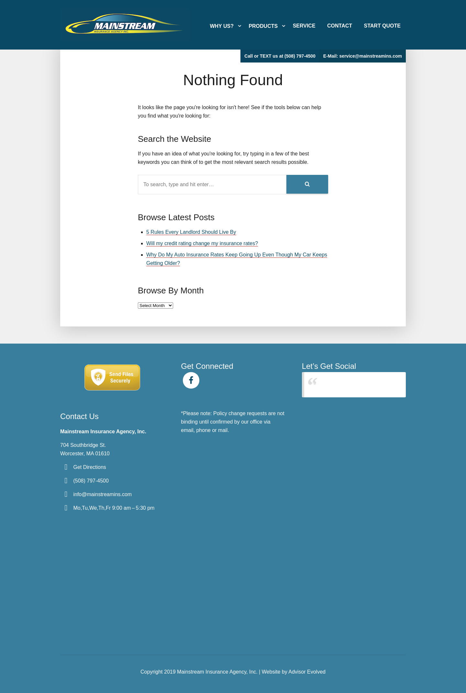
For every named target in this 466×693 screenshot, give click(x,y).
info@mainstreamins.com (102, 494)
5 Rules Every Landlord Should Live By (191, 232)
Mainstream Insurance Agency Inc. (352, 384)
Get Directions (89, 467)
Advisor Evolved (307, 672)
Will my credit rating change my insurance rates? (202, 243)
